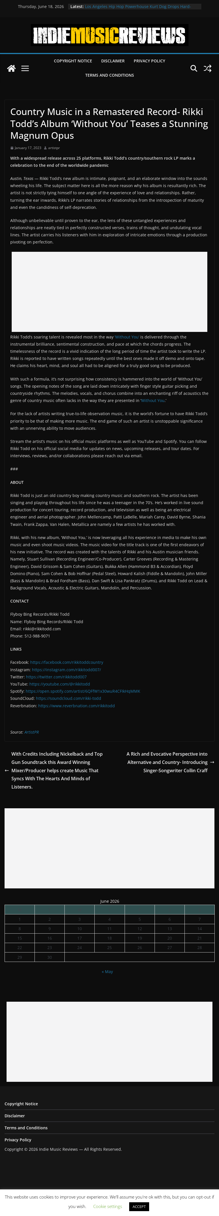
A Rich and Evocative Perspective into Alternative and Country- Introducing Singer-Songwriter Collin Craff (170, 762)
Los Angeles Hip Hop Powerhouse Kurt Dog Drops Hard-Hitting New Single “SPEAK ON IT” (138, 9)
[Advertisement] (109, 292)
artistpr (54, 147)
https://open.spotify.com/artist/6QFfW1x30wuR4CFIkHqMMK (83, 691)
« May (107, 971)
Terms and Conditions (109, 75)
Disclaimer (113, 61)
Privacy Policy (149, 61)
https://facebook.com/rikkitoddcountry (66, 662)
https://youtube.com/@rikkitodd (59, 684)
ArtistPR (32, 732)
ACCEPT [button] (139, 1206)
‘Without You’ (127, 337)
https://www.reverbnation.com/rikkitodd (76, 705)
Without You (153, 400)
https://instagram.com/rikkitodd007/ (66, 669)
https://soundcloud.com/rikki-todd (68, 698)
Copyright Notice (73, 61)
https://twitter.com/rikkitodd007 (56, 677)
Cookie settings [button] (107, 1206)
